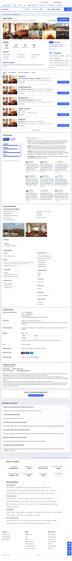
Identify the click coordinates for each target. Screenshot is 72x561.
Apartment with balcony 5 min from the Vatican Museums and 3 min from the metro (38, 490)
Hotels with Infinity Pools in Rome (29, 523)
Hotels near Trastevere (11, 498)
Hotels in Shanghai (10, 512)
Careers (26, 539)
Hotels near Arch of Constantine (26, 504)
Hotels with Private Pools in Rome (13, 523)
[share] (69, 548)
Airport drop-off (7, 215)
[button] (50, 2)
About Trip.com (28, 534)
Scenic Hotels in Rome (11, 520)
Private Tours (51, 5)
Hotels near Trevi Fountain (23, 498)
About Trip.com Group (30, 548)
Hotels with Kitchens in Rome (33, 520)
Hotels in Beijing (29, 512)
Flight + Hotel (42, 5)
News (26, 536)
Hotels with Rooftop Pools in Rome (49, 520)
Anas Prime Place (32, 493)
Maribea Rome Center (46, 487)
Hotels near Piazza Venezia (12, 504)
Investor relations (51, 534)
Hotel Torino (7, 18)
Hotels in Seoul (36, 515)
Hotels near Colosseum (47, 498)
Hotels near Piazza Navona (50, 501)
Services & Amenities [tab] (23, 72)
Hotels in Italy (44, 457)
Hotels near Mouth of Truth (27, 501)
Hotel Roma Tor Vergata (11, 493)
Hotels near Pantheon (38, 501)
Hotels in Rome (59, 457)
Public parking (7, 211)
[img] (16, 31)
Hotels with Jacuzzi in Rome (44, 523)
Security (49, 548)
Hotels (37, 457)
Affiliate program (51, 539)
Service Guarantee (6, 536)
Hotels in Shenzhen (47, 512)
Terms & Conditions (29, 541)
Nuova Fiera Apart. (41, 493)
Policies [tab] (33, 72)
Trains (19, 5)
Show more (5, 66)
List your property (52, 541)
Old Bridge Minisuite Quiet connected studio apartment (28, 487)
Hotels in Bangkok (38, 512)
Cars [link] (24, 5)
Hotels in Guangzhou (20, 512)
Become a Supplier (52, 546)
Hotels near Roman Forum (35, 498)
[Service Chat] (69, 553)
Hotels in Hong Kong (57, 512)
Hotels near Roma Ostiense (12, 506)
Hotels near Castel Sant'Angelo (13, 501)
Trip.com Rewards (52, 536)
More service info (6, 539)
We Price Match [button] (52, 20)
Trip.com (33, 457)
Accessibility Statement (30, 546)
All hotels (50, 543)
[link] (44, 2)
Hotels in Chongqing (10, 515)
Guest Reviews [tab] (12, 72)
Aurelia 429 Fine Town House (12, 490)
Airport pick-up (40, 211)
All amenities (5, 59)
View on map (52, 67)
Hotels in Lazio (51, 457)
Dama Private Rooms (22, 493)
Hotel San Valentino (50, 493)
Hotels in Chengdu (28, 515)
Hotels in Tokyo (19, 515)
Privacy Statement (29, 543)
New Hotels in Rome (21, 520)
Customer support (6, 534)
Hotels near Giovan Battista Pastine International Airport (46, 504)
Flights (14, 5)
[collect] (69, 544)
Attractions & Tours (32, 5)
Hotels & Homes (6, 5)
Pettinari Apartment (10, 487)
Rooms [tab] (4, 72)
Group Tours (60, 5)
